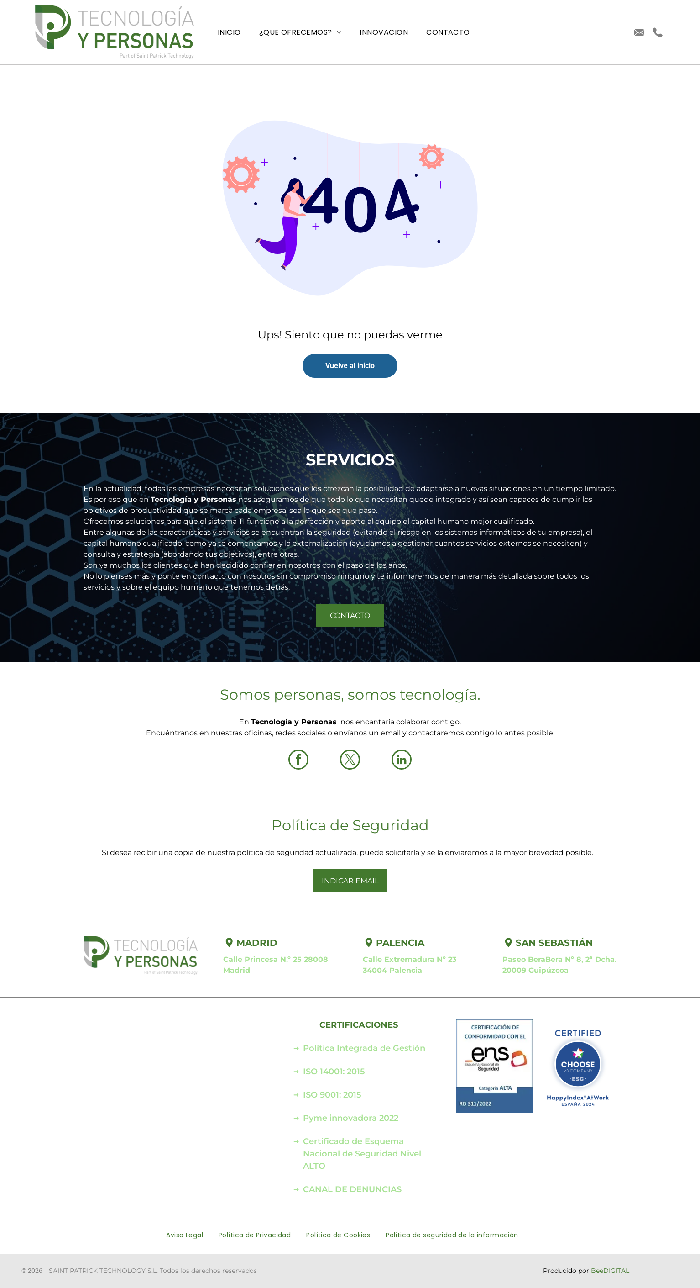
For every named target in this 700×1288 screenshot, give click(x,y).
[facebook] (298, 761)
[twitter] (350, 761)
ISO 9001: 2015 (332, 1095)
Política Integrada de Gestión (364, 1048)
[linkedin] (402, 761)
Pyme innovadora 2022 (350, 1118)
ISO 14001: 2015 (334, 1071)
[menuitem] (229, 32)
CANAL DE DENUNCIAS (352, 1189)
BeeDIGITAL (610, 1271)
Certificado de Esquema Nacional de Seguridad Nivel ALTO (362, 1153)
